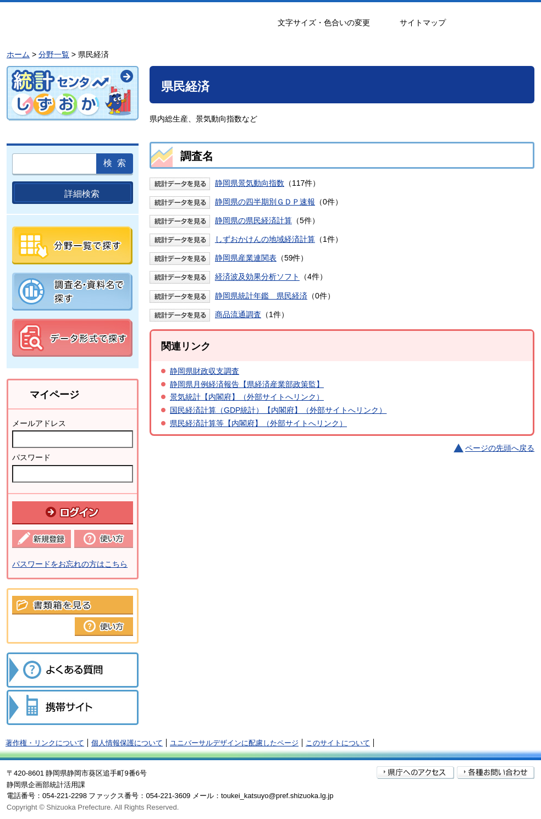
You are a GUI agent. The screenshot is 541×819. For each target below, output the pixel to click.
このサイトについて (338, 743)
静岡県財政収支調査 (204, 371)
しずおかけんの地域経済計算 (265, 239)
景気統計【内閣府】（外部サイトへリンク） (247, 396)
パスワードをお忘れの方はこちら (70, 564)
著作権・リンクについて (44, 743)
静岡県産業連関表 (246, 257)
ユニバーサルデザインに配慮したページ (234, 743)
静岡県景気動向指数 (249, 183)
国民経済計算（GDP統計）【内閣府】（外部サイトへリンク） (278, 410)
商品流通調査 (238, 314)
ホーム (18, 54)
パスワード (31, 457)
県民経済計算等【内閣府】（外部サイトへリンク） (258, 423)
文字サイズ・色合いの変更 (324, 22)
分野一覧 (53, 54)
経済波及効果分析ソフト (257, 277)
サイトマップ (423, 22)
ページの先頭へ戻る (499, 448)
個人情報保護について (127, 743)
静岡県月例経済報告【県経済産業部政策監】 (247, 384)
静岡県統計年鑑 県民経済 (261, 295)
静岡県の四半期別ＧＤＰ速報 (265, 201)
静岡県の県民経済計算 (253, 220)
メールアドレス (39, 423)
